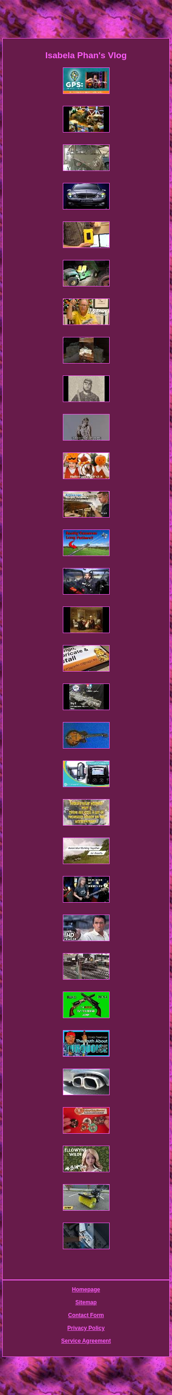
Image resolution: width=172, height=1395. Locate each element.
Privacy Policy (86, 1328)
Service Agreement (86, 1341)
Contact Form (86, 1315)
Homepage (86, 1289)
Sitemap (86, 1302)
